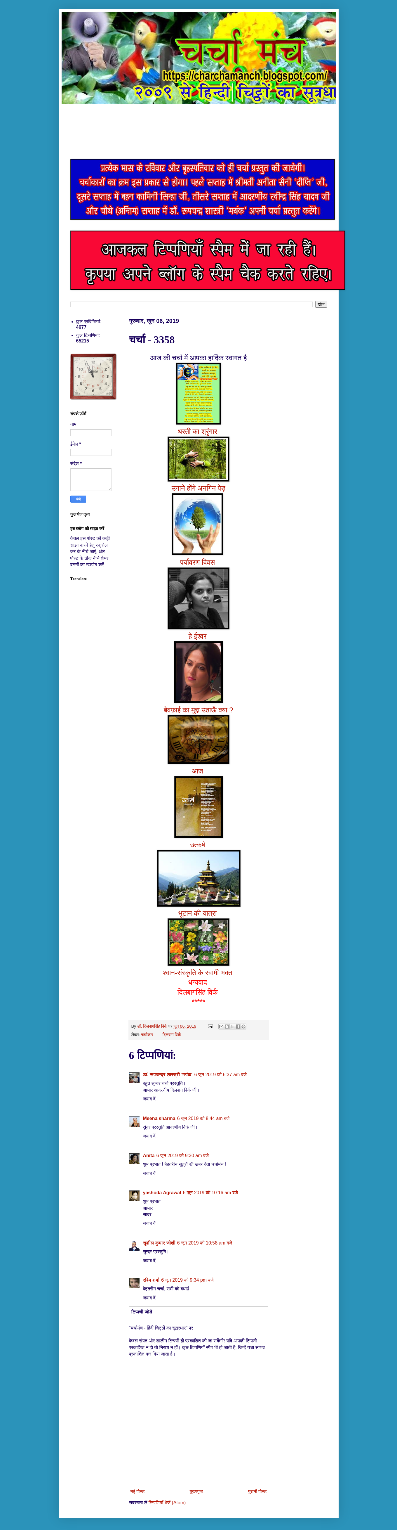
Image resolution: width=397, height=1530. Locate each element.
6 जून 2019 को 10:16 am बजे (210, 1192)
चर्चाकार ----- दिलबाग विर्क (161, 1034)
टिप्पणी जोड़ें (142, 1311)
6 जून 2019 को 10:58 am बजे (204, 1242)
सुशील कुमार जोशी (159, 1242)
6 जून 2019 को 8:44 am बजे (203, 1118)
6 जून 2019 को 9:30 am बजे (182, 1155)
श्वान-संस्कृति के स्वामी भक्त (198, 973)
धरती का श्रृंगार (198, 431)
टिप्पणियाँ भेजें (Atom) (167, 1502)
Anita (149, 1155)
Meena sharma (159, 1118)
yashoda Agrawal (162, 1192)
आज (198, 771)
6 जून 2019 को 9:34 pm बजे (187, 1280)
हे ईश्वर (198, 636)
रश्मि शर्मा (151, 1280)
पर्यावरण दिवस (198, 562)
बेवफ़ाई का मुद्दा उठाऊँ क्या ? (198, 710)
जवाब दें (149, 1098)
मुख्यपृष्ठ (196, 1491)
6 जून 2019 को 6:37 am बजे (220, 1074)
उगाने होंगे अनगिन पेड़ (198, 488)
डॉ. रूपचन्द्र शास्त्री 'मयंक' (168, 1074)
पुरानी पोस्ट (257, 1491)
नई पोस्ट (137, 1491)
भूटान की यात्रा (198, 913)
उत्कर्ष (198, 845)
